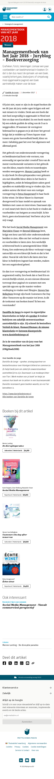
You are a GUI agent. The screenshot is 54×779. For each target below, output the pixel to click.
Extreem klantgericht (30, 331)
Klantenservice (27, 687)
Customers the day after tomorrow (14, 536)
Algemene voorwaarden (37, 743)
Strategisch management (14, 24)
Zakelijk (27, 693)
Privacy (17, 747)
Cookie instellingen (38, 747)
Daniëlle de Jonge (12, 92)
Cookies (25, 747)
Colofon (9, 747)
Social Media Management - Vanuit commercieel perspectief (24, 606)
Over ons (35, 750)
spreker (33, 316)
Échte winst (8, 581)
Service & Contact (22, 750)
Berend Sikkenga (31, 231)
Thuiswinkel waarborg (16, 743)
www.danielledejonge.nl (15, 334)
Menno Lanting (33, 171)
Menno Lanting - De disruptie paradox (20, 645)
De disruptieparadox (13, 446)
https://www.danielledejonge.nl (16, 394)
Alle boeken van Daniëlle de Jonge (18, 397)
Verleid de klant (10, 327)
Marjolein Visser (10, 231)
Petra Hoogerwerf (27, 194)
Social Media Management (29, 227)
